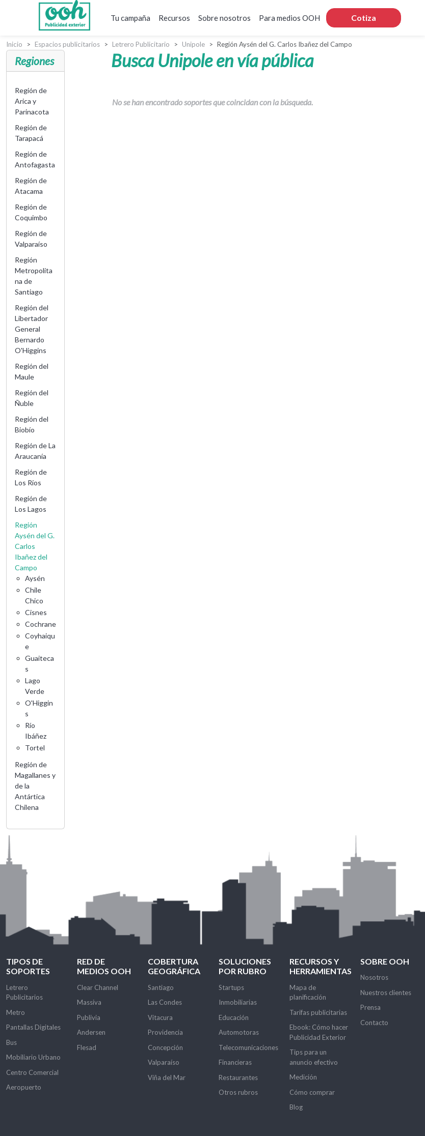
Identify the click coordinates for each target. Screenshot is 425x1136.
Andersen (91, 1032)
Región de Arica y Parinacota (32, 101)
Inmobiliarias (238, 1002)
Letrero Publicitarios (24, 992)
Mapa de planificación (307, 992)
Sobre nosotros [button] (224, 17)
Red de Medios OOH (104, 966)
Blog (296, 1107)
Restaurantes (238, 1077)
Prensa (370, 1007)
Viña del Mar (166, 1077)
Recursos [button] (174, 17)
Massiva (89, 1002)
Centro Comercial (32, 1072)
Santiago (161, 987)
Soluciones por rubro (245, 966)
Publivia (88, 1017)
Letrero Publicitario (141, 44)
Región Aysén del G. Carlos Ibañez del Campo (35, 546)
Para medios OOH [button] (289, 17)
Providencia (165, 1032)
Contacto (374, 1022)
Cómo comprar (312, 1092)
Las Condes (165, 1002)
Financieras (235, 1062)
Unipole (193, 44)
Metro (15, 1012)
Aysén (35, 578)
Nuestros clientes (385, 992)
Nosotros (374, 977)
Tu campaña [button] (130, 17)
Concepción (165, 1047)
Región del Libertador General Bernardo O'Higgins (31, 329)
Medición (303, 1077)
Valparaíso (163, 1062)
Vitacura (160, 1017)
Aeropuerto (23, 1087)
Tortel (35, 747)
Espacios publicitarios (67, 44)
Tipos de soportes (28, 966)
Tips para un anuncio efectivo (313, 1057)
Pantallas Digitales (33, 1027)
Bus (11, 1042)
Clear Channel (97, 987)
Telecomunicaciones (248, 1047)
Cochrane (40, 624)
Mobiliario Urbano (33, 1057)
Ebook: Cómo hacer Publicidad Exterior (318, 1032)
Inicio (14, 44)
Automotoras (239, 1032)
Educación (234, 1017)
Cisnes (36, 612)
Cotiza (363, 17)
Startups (231, 987)
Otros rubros (238, 1092)
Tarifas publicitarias (318, 1012)
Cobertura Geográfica (174, 966)
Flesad (86, 1047)
